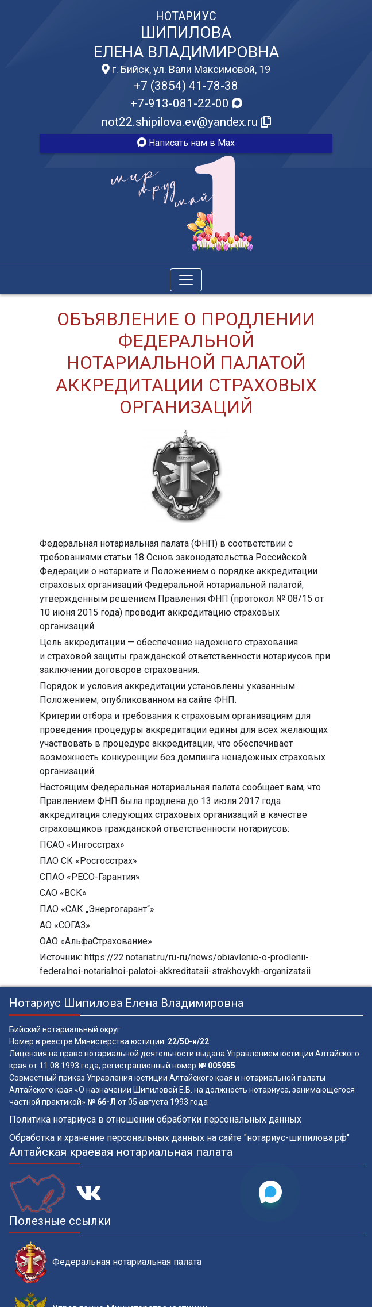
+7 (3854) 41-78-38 (186, 86)
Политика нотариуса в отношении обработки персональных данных (155, 1119)
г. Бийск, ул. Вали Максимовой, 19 (186, 69)
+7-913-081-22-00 (186, 103)
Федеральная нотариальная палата (108, 1262)
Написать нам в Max (186, 142)
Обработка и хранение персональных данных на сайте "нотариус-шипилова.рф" (179, 1137)
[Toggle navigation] (186, 279)
